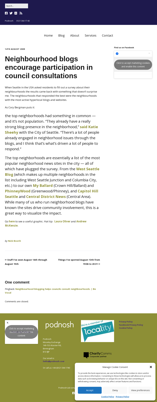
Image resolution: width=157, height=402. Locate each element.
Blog (61, 35)
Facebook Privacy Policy (131, 324)
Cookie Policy (107, 396)
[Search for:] (16, 5)
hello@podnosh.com (53, 361)
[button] (150, 366)
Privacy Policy (122, 396)
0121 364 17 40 (23, 20)
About (74, 35)
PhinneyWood (18, 190)
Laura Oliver (62, 221)
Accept (89, 390)
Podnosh (9, 20)
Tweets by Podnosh (21, 332)
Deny (115, 390)
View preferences (140, 390)
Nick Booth (14, 240)
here (12, 221)
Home (48, 35)
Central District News (46, 196)
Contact (107, 35)
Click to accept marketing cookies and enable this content (133, 64)
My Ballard (43, 185)
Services (90, 35)
